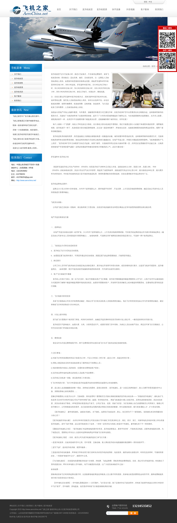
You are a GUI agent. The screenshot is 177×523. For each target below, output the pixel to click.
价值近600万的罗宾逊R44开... (24, 143)
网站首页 (13, 506)
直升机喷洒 (102, 9)
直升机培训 (18, 92)
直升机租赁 (87, 9)
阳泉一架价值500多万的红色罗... (25, 125)
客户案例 (145, 9)
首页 (59, 9)
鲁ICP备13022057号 (39, 517)
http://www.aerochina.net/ (26, 180)
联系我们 (159, 9)
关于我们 (73, 9)
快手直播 (116, 9)
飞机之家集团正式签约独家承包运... (26, 121)
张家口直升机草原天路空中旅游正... (26, 134)
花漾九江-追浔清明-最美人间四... (25, 148)
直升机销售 (18, 83)
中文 (150, 2)
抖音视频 (130, 9)
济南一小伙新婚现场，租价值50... (26, 130)
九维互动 (19, 517)
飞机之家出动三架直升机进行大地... (26, 139)
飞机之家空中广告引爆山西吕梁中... (26, 116)
